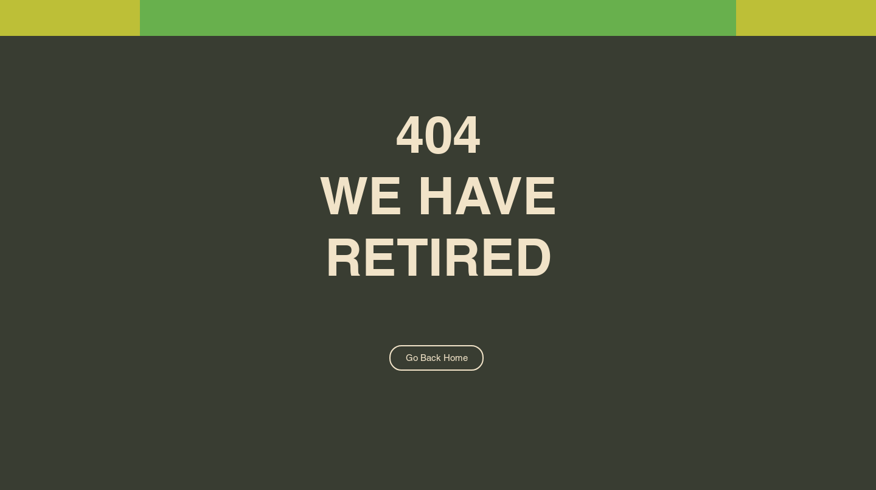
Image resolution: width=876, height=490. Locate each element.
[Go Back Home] (436, 358)
